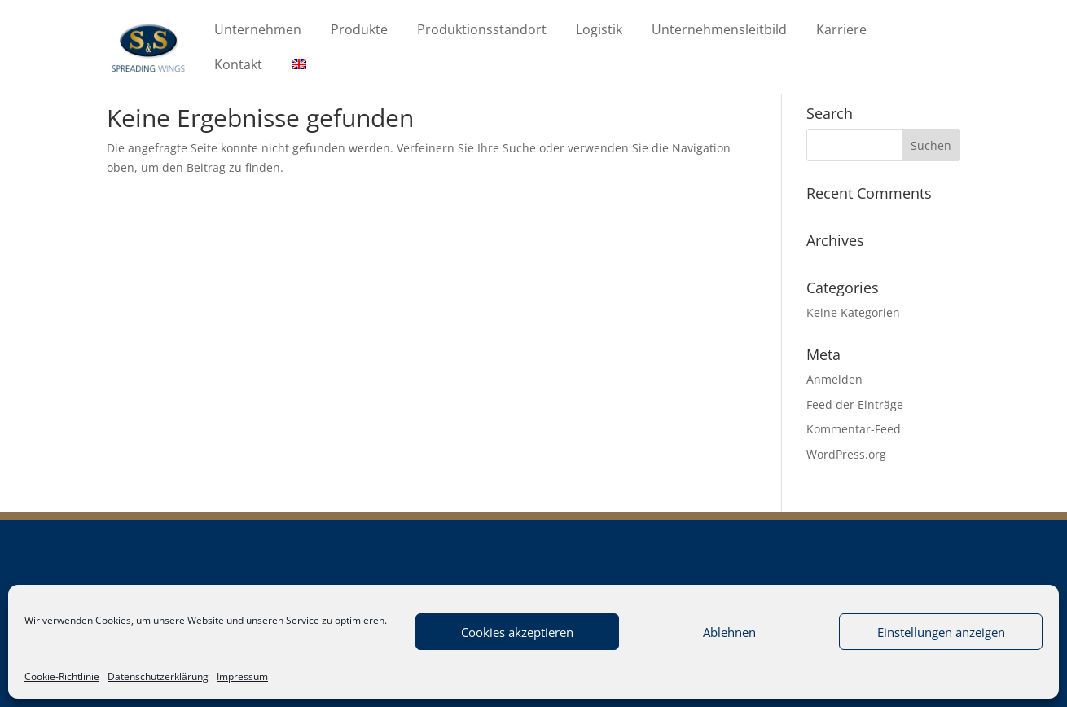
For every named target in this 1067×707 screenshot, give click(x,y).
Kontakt (238, 66)
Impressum (242, 676)
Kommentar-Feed (853, 429)
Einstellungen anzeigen (941, 632)
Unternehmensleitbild (719, 31)
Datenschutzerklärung (158, 676)
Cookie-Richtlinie (61, 676)
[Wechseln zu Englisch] (299, 76)
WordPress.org (846, 454)
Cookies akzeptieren (517, 632)
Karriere (841, 31)
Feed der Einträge (854, 404)
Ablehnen (729, 632)
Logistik (599, 31)
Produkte (359, 31)
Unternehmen (257, 31)
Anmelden (834, 379)
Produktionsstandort (482, 31)
